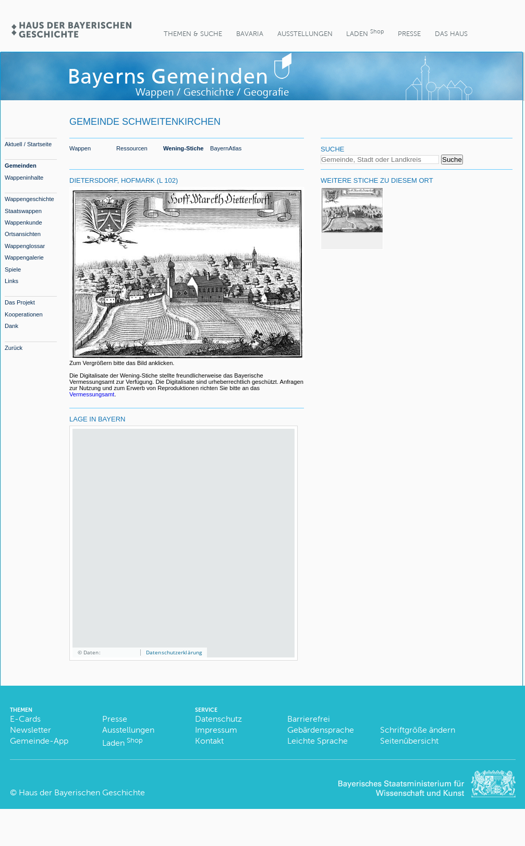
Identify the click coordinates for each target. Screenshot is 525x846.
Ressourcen (132, 148)
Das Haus (451, 34)
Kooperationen (24, 314)
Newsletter (30, 729)
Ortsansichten (23, 234)
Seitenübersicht (409, 740)
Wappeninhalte (24, 177)
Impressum (216, 729)
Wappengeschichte (29, 199)
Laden (365, 33)
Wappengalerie (24, 257)
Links (11, 281)
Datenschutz (218, 718)
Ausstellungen (305, 34)
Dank (11, 326)
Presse (409, 34)
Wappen (80, 148)
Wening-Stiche (183, 148)
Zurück (13, 348)
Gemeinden (20, 165)
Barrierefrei (308, 718)
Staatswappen (23, 211)
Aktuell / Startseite (28, 144)
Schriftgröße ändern (417, 729)
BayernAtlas (225, 148)
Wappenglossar (25, 246)
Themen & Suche (193, 34)
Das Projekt (20, 302)
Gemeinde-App (39, 740)
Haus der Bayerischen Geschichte (82, 792)
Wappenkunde (23, 222)
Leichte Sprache (317, 740)
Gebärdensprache (320, 729)
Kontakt (209, 740)
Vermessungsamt (91, 394)
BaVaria (249, 34)
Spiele (13, 269)
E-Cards (25, 718)
